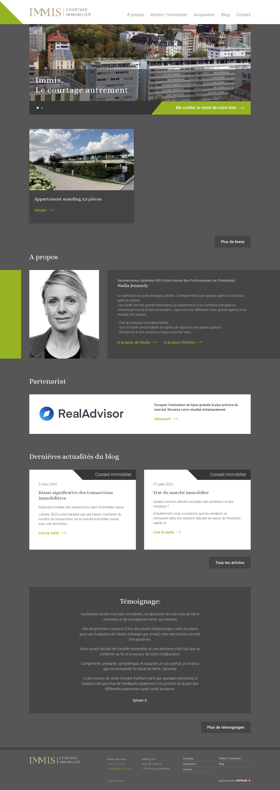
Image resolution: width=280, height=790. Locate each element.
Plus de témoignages (226, 727)
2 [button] (42, 108)
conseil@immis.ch (119, 768)
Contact (243, 14)
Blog (225, 14)
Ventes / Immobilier (169, 14)
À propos (135, 14)
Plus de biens (233, 241)
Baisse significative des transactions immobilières (76, 495)
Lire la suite (49, 533)
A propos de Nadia (133, 342)
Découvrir (162, 418)
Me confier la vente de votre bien (204, 107)
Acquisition (204, 14)
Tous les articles (230, 562)
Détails (40, 210)
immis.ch (60, 12)
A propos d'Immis (179, 342)
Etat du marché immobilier (181, 492)
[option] (140, 62)
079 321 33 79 (116, 763)
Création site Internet (237, 780)
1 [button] (38, 108)
